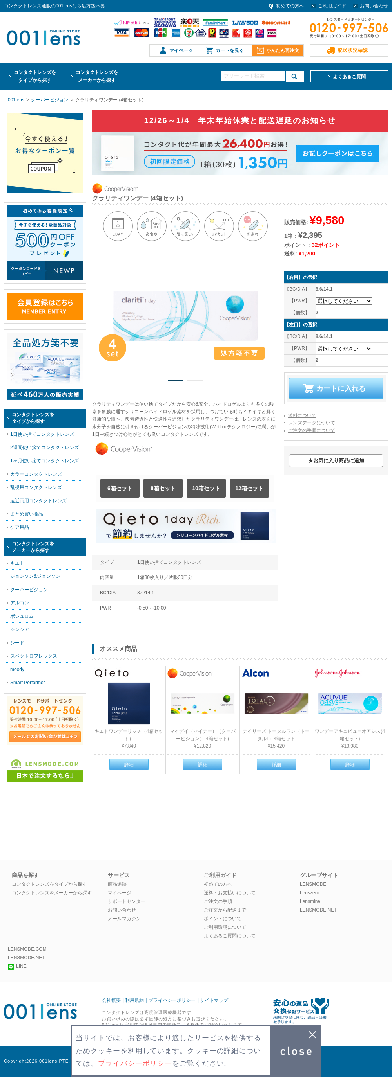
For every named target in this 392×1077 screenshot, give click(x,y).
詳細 (129, 765)
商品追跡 (117, 884)
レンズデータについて (311, 423)
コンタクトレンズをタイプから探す (49, 884)
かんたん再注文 (282, 50)
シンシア (19, 629)
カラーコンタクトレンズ (36, 474)
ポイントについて (222, 918)
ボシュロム (22, 616)
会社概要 (111, 1000)
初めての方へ (290, 6)
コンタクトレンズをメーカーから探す (52, 892)
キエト (17, 563)
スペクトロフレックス (33, 656)
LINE (17, 966)
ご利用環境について (225, 927)
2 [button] (195, 382)
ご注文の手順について (311, 430)
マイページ (181, 50)
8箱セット (163, 488)
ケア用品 (19, 527)
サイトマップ (214, 1000)
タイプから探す (35, 75)
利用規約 (134, 1000)
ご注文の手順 (218, 901)
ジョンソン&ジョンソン (35, 576)
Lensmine (310, 901)
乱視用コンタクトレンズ (36, 487)
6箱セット (119, 488)
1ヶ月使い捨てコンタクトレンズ (44, 461)
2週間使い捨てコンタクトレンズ (44, 447)
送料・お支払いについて (230, 892)
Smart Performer (27, 682)
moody (17, 669)
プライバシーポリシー (172, 1000)
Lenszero (309, 892)
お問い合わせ (374, 6)
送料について (302, 415)
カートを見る (230, 50)
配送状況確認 (353, 50)
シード (17, 642)
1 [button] (175, 382)
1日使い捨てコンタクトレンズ (42, 434)
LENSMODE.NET (318, 910)
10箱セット (206, 488)
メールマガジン (124, 918)
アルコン (19, 603)
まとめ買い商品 (26, 514)
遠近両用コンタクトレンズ (38, 500)
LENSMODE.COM (27, 949)
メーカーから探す (97, 75)
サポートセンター (126, 901)
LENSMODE (313, 884)
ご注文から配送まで (225, 910)
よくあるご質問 (349, 76)
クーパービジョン (29, 589)
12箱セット (249, 488)
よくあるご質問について (230, 936)
